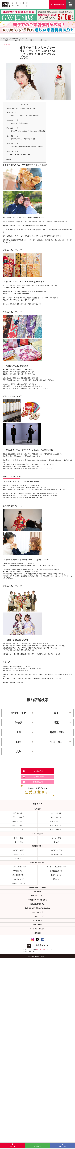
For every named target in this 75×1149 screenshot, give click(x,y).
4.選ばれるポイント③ (12, 128)
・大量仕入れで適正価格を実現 (19, 123)
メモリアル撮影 (18, 879)
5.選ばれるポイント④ (12, 136)
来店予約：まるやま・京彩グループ (14, 682)
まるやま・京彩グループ (43, 949)
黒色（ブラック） (56, 829)
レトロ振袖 (56, 842)
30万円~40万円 (18, 854)
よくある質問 (37, 920)
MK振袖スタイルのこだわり (37, 900)
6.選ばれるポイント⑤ (12, 144)
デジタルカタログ (37, 916)
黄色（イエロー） (18, 817)
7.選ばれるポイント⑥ (12, 152)
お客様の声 (37, 891)
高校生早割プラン (56, 871)
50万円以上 (19, 858)
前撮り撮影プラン (18, 875)
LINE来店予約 (37, 1145)
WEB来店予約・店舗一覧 (37, 887)
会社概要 (37, 933)
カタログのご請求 (38, 777)
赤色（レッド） (18, 813)
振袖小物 (56, 879)
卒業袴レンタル (56, 875)
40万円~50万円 (56, 854)
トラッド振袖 (18, 838)
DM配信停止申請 (38, 782)
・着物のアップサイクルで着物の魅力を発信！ (23, 139)
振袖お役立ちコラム (37, 904)
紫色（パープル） (56, 821)
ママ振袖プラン (18, 871)
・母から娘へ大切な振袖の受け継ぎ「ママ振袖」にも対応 (26, 147)
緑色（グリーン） (18, 821)
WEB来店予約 (38, 771)
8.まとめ (8, 159)
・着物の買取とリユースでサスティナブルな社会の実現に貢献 (27, 131)
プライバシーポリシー (37, 929)
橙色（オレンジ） (56, 825)
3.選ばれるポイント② (12, 120)
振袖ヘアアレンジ (18, 883)
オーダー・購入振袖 (56, 866)
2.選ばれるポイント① (12, 112)
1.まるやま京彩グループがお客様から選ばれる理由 (20, 108)
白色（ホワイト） (18, 829)
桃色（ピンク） (56, 813)
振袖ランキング (37, 912)
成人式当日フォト (37, 895)
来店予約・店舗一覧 (57, 4)
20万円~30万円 (56, 850)
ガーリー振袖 (56, 838)
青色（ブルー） (56, 817)
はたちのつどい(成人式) (37, 908)
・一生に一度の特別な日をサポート (20, 154)
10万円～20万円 (18, 850)
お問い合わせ (62, 1145)
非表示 (26, 104)
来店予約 (12, 1145)
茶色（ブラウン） (18, 825)
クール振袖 (19, 842)
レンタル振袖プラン (19, 866)
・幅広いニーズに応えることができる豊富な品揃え (24, 115)
